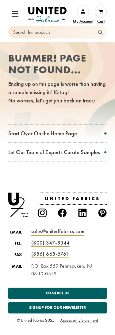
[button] (15, 14)
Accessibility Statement (79, 320)
